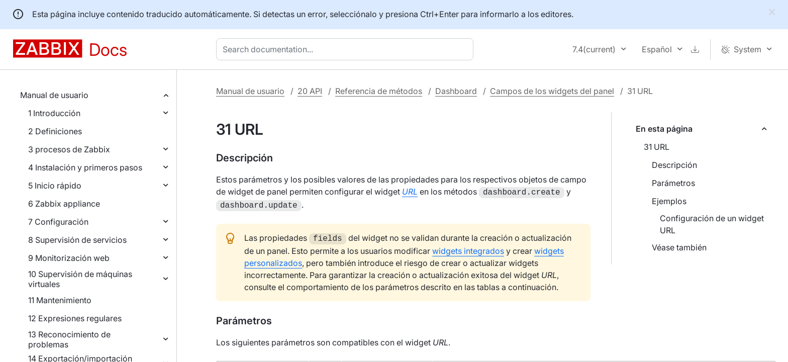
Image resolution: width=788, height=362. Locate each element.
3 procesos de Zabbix (69, 149)
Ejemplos (669, 201)
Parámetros (673, 183)
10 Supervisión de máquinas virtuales (80, 279)
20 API (310, 91)
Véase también (679, 247)
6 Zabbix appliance (64, 204)
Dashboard (456, 91)
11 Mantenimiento (59, 300)
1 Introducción (54, 113)
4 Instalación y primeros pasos (85, 167)
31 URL (656, 147)
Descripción (674, 165)
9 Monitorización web (69, 258)
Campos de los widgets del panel (552, 91)
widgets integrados (468, 248)
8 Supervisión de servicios (77, 240)
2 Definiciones (55, 131)
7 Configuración (58, 222)
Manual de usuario (54, 95)
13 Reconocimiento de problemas (69, 339)
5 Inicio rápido (54, 185)
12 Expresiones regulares (75, 318)
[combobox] (346, 49)
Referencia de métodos (378, 91)
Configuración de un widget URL (712, 224)
